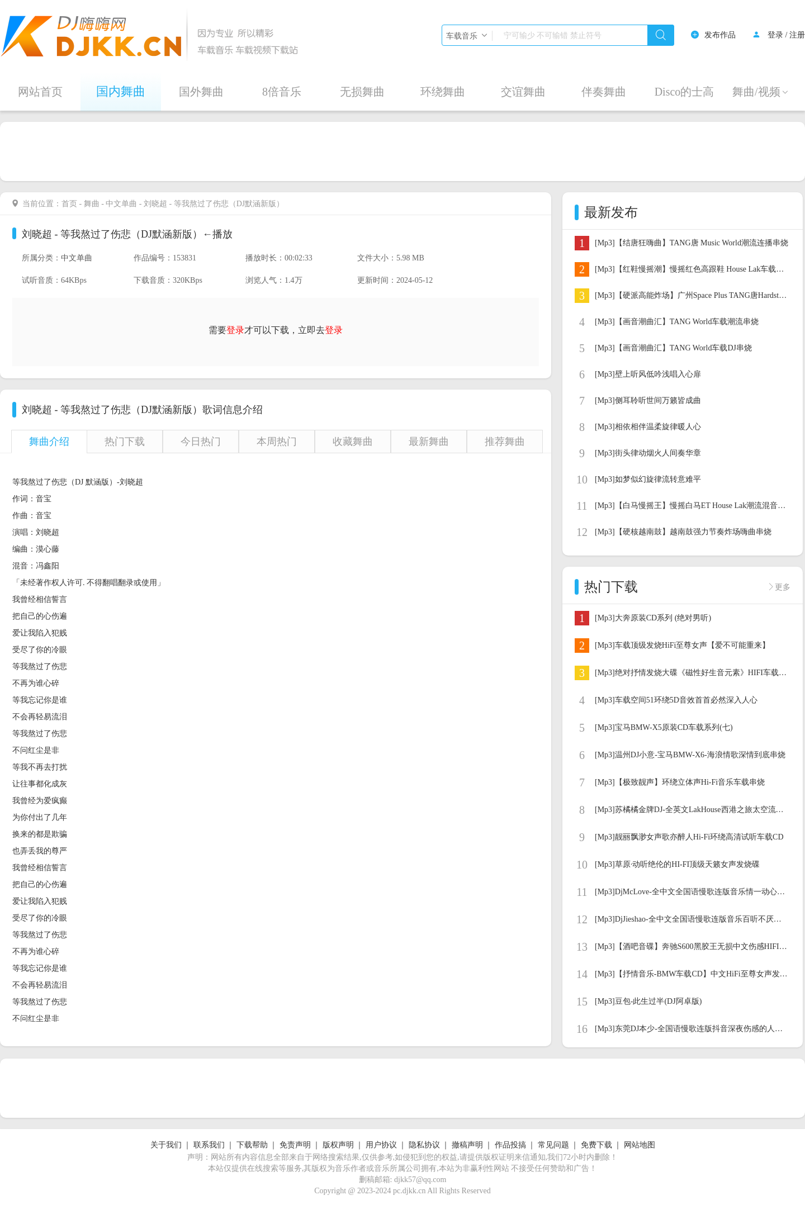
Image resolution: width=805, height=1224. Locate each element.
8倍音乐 (281, 92)
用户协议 (381, 1145)
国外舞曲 (201, 92)
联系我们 (209, 1145)
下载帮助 (252, 1145)
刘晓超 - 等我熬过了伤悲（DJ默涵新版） (112, 234)
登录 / (777, 35)
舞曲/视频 (760, 92)
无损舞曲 (362, 92)
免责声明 (295, 1145)
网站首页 (40, 92)
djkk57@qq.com (420, 1179)
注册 (797, 35)
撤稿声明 (467, 1145)
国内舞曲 (120, 91)
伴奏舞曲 (603, 92)
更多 (782, 587)
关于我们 (166, 1145)
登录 (334, 330)
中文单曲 (121, 204)
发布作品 (720, 35)
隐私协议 (424, 1145)
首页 (69, 204)
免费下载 (596, 1145)
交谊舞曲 (523, 92)
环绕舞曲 (442, 92)
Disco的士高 (684, 92)
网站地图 (639, 1145)
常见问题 (553, 1145)
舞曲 (92, 204)
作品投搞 (510, 1145)
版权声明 (338, 1145)
